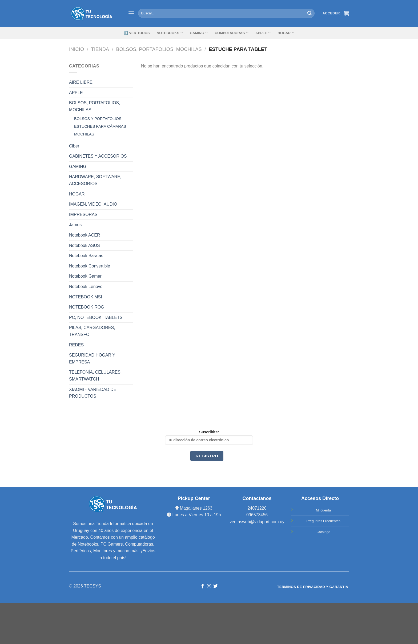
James (75, 224)
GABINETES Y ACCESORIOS (98, 156)
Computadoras (231, 32)
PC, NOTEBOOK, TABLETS (95, 317)
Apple (263, 32)
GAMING (199, 32)
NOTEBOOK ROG (86, 307)
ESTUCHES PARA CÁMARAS (100, 126)
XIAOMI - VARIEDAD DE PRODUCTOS (92, 393)
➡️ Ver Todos (137, 33)
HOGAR (77, 194)
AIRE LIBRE (81, 82)
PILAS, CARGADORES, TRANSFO (92, 331)
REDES (76, 345)
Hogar (286, 32)
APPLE (76, 92)
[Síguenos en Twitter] (215, 586)
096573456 (257, 515)
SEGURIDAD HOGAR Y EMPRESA (92, 358)
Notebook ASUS (84, 245)
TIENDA (100, 49)
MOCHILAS (84, 134)
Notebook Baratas (86, 255)
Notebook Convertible (89, 266)
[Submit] (309, 13)
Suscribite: (209, 437)
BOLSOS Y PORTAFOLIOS (97, 119)
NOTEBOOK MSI (85, 297)
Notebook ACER (84, 235)
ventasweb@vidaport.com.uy (257, 521)
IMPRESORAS (83, 214)
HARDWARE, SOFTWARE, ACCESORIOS (95, 180)
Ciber (74, 146)
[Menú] (131, 13)
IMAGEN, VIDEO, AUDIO (93, 204)
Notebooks (170, 32)
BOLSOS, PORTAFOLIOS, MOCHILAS (159, 49)
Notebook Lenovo (85, 286)
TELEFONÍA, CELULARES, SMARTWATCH (95, 375)
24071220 (256, 508)
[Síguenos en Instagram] (209, 586)
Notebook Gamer (85, 276)
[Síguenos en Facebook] (202, 586)
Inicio (76, 49)
